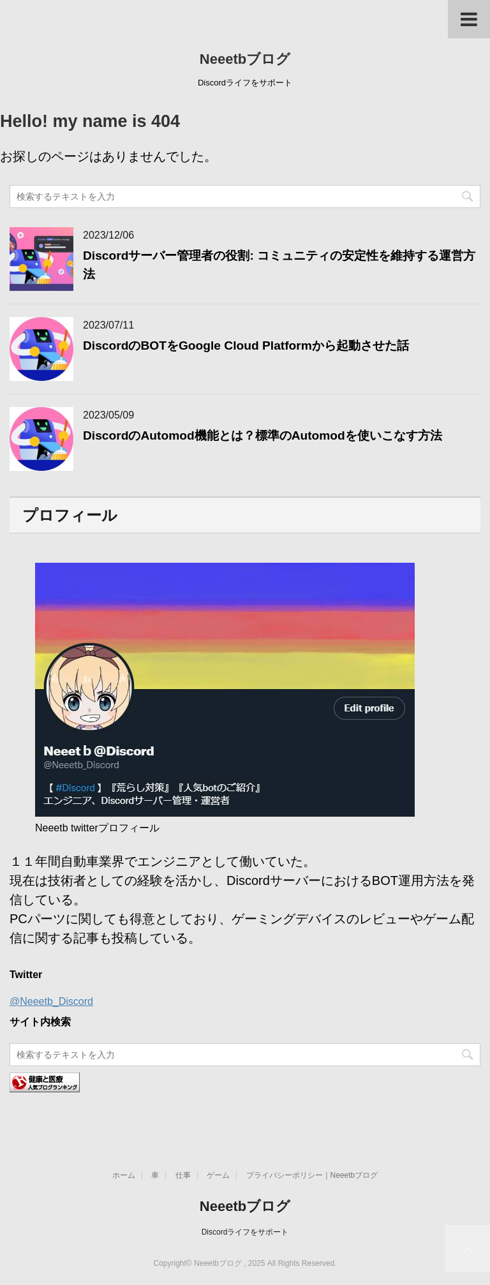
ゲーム (218, 1175)
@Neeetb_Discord (51, 1001)
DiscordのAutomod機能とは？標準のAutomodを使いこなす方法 (262, 435)
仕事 (183, 1175)
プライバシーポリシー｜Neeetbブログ (312, 1175)
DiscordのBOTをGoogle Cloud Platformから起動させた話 (246, 345)
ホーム (123, 1175)
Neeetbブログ (245, 59)
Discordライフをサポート (245, 1232)
